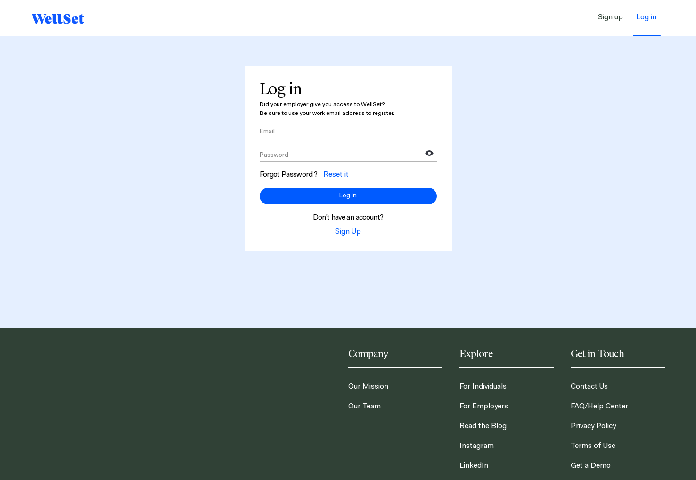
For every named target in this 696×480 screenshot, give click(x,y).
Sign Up (348, 232)
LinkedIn (473, 466)
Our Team (364, 406)
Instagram (476, 446)
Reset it (336, 175)
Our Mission (368, 387)
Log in (646, 17)
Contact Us (589, 387)
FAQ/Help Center (599, 406)
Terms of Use (593, 446)
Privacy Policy (593, 426)
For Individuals (483, 387)
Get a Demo (591, 466)
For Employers (483, 406)
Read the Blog (483, 426)
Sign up (610, 17)
